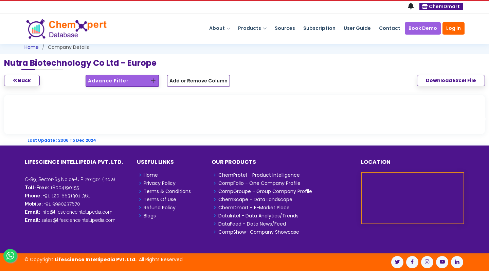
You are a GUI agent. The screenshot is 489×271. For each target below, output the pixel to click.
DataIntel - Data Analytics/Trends (258, 215)
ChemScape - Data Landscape (255, 199)
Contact (389, 28)
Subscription (319, 28)
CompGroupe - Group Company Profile (265, 191)
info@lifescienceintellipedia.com (76, 212)
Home (31, 47)
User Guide (357, 28)
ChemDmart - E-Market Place (254, 207)
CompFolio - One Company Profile (259, 183)
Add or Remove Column (198, 80)
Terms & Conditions (167, 191)
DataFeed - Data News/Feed (252, 223)
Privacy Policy (160, 183)
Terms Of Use (160, 199)
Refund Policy (160, 207)
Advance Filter (108, 80)
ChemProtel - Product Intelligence (259, 175)
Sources (285, 28)
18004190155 (64, 187)
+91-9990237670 (61, 204)
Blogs (150, 215)
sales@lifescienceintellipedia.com (78, 220)
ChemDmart (441, 6)
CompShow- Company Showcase (258, 232)
